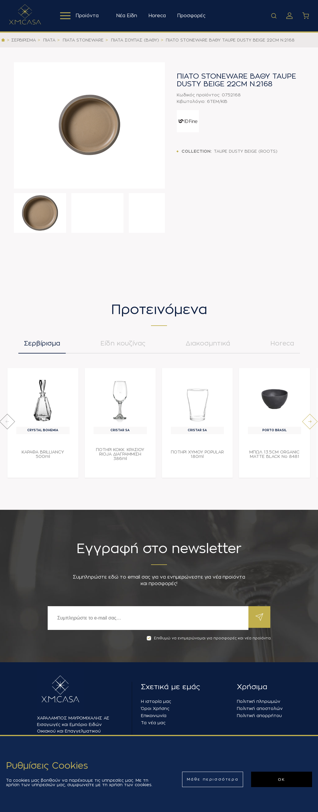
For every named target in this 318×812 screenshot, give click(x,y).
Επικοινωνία (153, 716)
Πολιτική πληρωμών (258, 701)
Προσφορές (193, 15)
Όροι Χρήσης (155, 708)
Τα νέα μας (153, 723)
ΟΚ (281, 779)
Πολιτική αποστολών (260, 708)
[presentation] (7, 423)
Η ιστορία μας (156, 701)
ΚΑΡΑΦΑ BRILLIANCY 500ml (43, 456)
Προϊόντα (80, 16)
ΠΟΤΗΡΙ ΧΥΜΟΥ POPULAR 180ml (197, 456)
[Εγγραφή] (147, 618)
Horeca (158, 15)
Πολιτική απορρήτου (259, 716)
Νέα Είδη (128, 15)
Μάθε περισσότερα (213, 779)
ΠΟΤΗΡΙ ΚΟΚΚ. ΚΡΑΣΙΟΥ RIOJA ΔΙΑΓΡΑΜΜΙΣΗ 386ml (120, 456)
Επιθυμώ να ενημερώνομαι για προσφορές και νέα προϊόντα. (209, 638)
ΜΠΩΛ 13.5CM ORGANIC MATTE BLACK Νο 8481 (274, 456)
